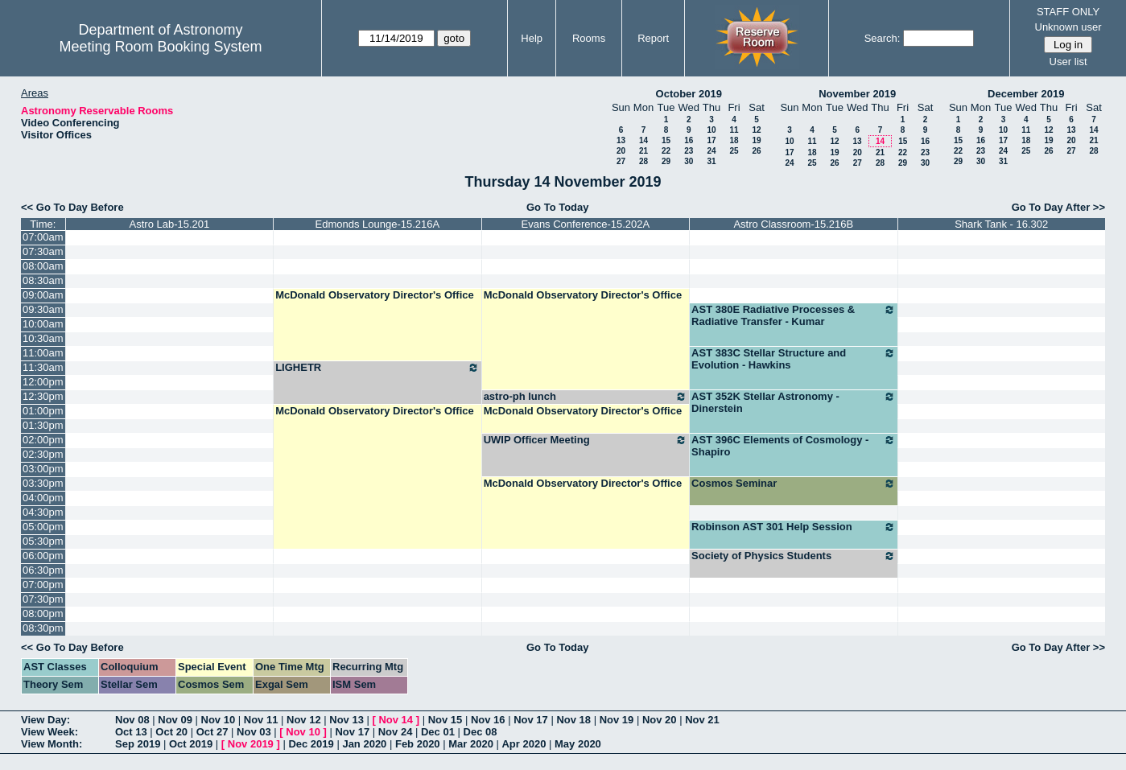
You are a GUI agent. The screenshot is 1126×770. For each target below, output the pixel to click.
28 (643, 161)
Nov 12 (304, 720)
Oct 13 (131, 732)
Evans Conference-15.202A (585, 224)
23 (688, 150)
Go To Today (557, 207)
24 (711, 150)
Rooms (588, 38)
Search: (882, 38)
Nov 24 (395, 732)
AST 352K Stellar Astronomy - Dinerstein (793, 402)
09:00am (43, 295)
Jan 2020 (364, 744)
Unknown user (1068, 27)
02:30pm (43, 454)
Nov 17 (531, 720)
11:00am (43, 353)
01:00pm (43, 411)
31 (711, 161)
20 (621, 150)
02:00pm (43, 440)
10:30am (43, 338)
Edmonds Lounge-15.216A (378, 224)
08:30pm (43, 628)
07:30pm (43, 599)
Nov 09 (175, 720)
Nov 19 (617, 720)
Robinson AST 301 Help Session (793, 527)
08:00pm (43, 613)
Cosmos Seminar (793, 483)
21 (643, 150)
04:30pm (43, 512)
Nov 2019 (251, 744)
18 (733, 140)
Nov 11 (261, 720)
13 (621, 140)
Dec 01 (438, 732)
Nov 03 (254, 732)
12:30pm (43, 396)
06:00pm (43, 556)
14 (643, 140)
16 (688, 140)
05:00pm (43, 527)
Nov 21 (702, 720)
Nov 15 (445, 720)
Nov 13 (346, 720)
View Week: (49, 732)
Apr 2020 (523, 744)
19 (756, 140)
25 (733, 150)
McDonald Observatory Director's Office (374, 295)
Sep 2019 (137, 744)
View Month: (51, 744)
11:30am (43, 367)
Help (531, 38)
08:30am (43, 280)
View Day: (45, 720)
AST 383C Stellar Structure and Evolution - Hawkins (793, 359)
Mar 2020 (470, 744)
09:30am (43, 309)
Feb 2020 (417, 744)
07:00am (43, 237)
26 (756, 150)
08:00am (43, 266)
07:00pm (43, 585)
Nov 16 (488, 720)
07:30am (43, 251)
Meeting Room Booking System (160, 47)
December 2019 (1026, 94)
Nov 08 (132, 720)
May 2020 (578, 744)
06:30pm (43, 570)
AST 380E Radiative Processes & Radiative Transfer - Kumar (793, 315)
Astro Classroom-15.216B (793, 224)
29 (666, 161)
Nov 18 (573, 720)
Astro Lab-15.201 (170, 224)
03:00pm (43, 469)
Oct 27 (212, 732)
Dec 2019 (310, 744)
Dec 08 (480, 732)
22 (666, 150)
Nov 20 (659, 720)
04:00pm (43, 498)
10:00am (43, 324)
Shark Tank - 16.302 (1001, 224)
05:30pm (43, 541)
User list (1068, 62)
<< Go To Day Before (72, 207)
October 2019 (689, 94)
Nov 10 (218, 720)
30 (688, 161)
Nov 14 (395, 720)
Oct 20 (171, 732)
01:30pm (43, 425)
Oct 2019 (190, 744)
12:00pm (43, 382)
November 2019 (857, 94)
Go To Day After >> (1058, 207)
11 (733, 130)
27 (621, 161)
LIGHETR (377, 367)
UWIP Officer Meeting (585, 440)
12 (756, 130)
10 (711, 130)
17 (711, 140)
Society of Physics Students (793, 556)
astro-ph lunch (585, 396)
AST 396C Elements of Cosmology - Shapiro (793, 446)
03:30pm (43, 483)
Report (653, 38)
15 (666, 140)
